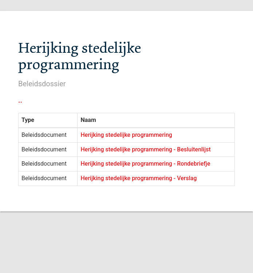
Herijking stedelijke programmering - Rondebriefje (145, 163)
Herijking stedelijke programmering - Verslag (138, 178)
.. (20, 100)
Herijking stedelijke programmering (126, 134)
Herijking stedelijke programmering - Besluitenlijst (145, 149)
